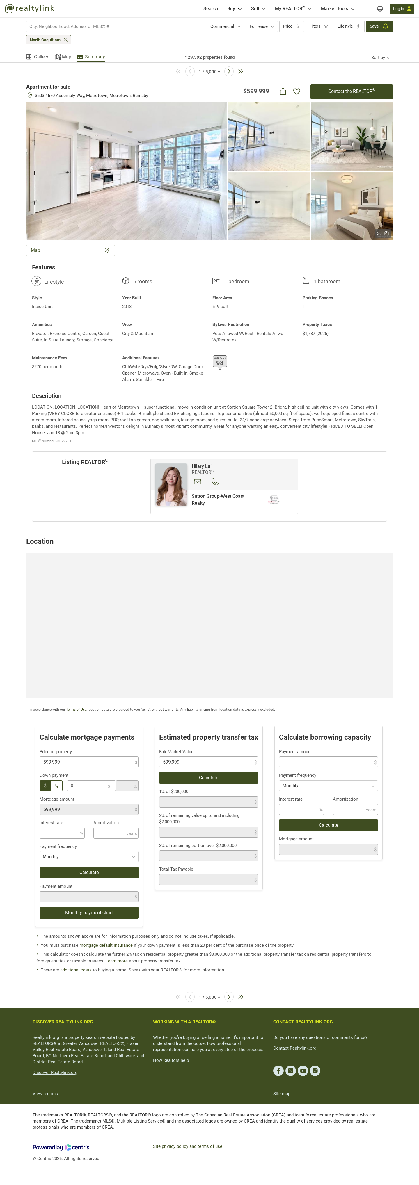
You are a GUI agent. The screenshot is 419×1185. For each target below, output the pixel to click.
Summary (95, 57)
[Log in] (402, 9)
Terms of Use (76, 710)
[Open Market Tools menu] (352, 8)
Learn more (117, 961)
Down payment (54, 775)
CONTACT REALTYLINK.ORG (303, 1022)
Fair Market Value (176, 751)
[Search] (211, 9)
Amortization (106, 822)
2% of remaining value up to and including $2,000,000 (199, 819)
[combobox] (115, 26)
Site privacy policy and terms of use (187, 1146)
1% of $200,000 (173, 791)
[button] (126, 170)
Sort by (378, 57)
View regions (45, 1093)
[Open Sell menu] (263, 8)
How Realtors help (171, 1060)
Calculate (89, 872)
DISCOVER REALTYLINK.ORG (63, 1022)
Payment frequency (58, 846)
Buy (231, 8)
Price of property (56, 751)
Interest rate (51, 822)
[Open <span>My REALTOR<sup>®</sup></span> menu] (309, 8)
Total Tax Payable (176, 869)
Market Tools (334, 8)
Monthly (50, 856)
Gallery (41, 57)
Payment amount (56, 886)
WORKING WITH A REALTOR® (184, 1022)
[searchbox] (112, 26)
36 (383, 233)
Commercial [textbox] (222, 26)
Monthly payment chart (89, 912)
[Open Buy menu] (239, 8)
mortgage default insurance (106, 945)
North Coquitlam (45, 39)
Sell (255, 8)
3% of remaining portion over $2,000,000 (198, 845)
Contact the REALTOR (351, 91)
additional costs (76, 970)
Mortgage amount (57, 799)
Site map (281, 1093)
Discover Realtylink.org (55, 1072)
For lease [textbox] (259, 26)
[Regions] (380, 8)
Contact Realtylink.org (294, 1048)
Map (66, 57)
